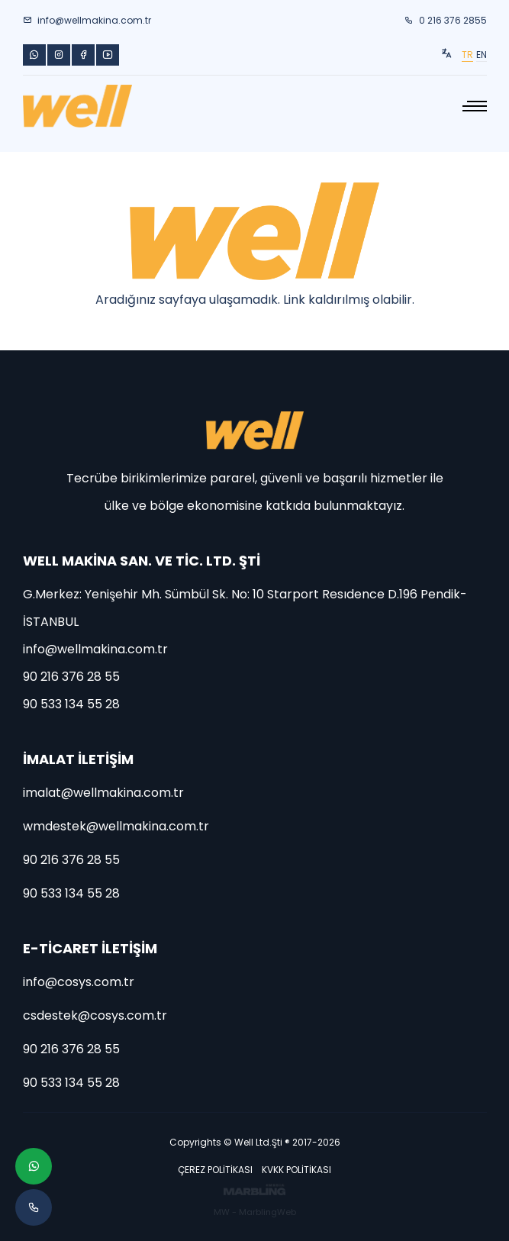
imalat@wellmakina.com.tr (103, 792)
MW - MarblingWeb (255, 1212)
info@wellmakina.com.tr (87, 20)
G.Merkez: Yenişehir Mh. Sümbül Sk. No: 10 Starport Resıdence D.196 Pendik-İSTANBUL (245, 607)
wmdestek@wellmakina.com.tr (116, 826)
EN (481, 54)
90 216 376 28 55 (71, 676)
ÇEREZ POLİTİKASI (215, 1169)
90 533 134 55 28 (71, 704)
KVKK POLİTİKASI (296, 1169)
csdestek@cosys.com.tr (95, 1015)
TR (467, 54)
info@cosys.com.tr (78, 982)
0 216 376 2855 (445, 20)
